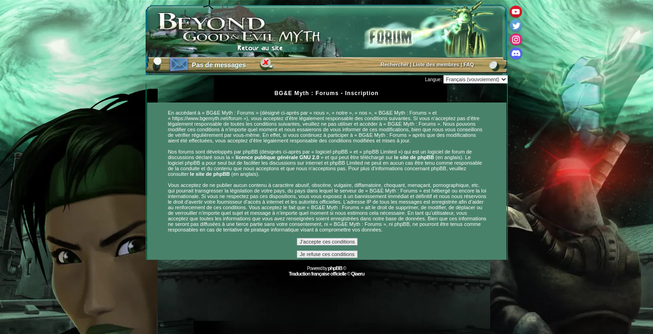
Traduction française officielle (317, 273)
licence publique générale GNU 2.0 (277, 157)
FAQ (468, 64)
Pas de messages (219, 65)
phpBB (335, 268)
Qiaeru (358, 273)
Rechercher (395, 64)
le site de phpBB (414, 157)
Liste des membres (436, 64)
